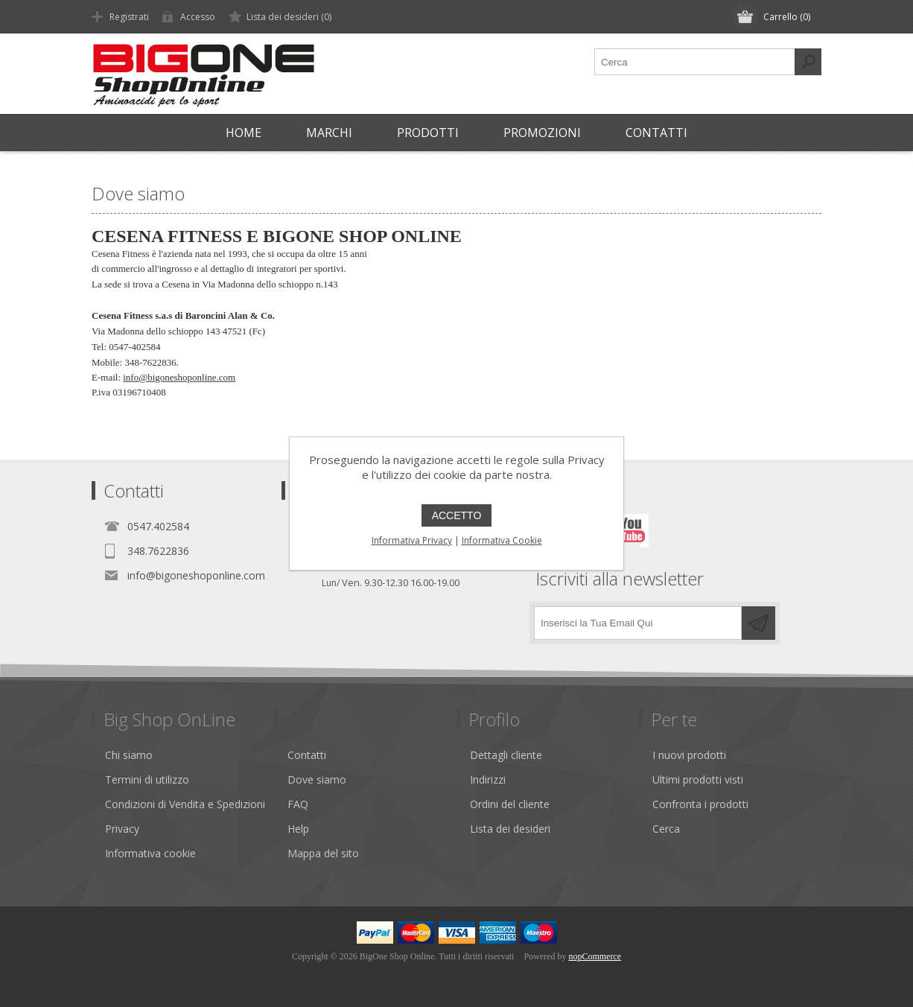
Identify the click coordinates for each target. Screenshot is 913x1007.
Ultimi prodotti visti (697, 779)
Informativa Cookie (502, 540)
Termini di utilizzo (147, 779)
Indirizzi (488, 779)
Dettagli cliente (506, 755)
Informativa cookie (150, 853)
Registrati (129, 16)
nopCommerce (594, 956)
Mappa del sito (323, 853)
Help (298, 829)
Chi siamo (129, 755)
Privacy (122, 829)
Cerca (666, 829)
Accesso (197, 16)
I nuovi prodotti (689, 755)
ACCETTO (457, 515)
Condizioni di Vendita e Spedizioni (185, 804)
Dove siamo (316, 779)
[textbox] (694, 61)
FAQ (297, 804)
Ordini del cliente (510, 804)
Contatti (306, 755)
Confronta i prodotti (700, 804)
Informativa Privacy (412, 540)
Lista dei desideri (510, 829)
